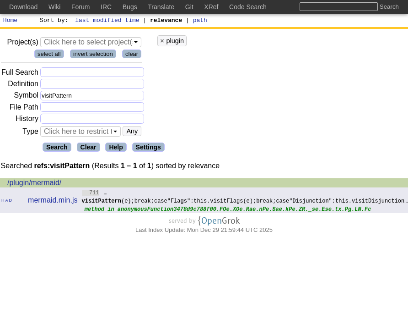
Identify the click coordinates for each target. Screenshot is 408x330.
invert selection (93, 55)
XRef (211, 7)
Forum (80, 7)
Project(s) (22, 43)
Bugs (130, 7)
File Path (24, 108)
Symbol (26, 97)
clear (131, 55)
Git (189, 7)
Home (10, 21)
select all (49, 55)
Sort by (52, 21)
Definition (23, 85)
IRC (106, 7)
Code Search (248, 7)
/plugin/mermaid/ (34, 184)
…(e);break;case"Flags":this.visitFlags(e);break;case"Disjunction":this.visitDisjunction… (245, 198)
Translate (161, 7)
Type (30, 133)
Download (23, 7)
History (27, 120)
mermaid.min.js (52, 201)
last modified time (107, 21)
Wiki (54, 7)
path (200, 21)
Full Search (19, 73)
